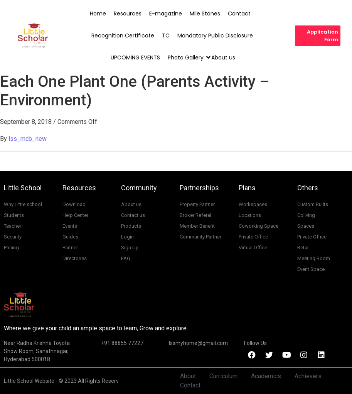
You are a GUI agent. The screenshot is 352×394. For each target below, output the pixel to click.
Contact (239, 13)
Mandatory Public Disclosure (215, 35)
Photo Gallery (186, 57)
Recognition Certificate (122, 35)
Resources (127, 13)
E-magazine (165, 13)
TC (166, 35)
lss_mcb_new (27, 138)
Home (98, 13)
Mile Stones (205, 13)
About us (223, 57)
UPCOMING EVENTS (135, 57)
